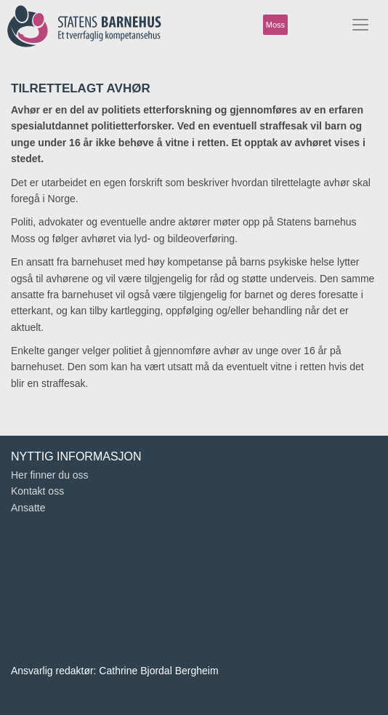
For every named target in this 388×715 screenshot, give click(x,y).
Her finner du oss (50, 475)
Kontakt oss (37, 491)
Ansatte (28, 508)
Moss (275, 24)
